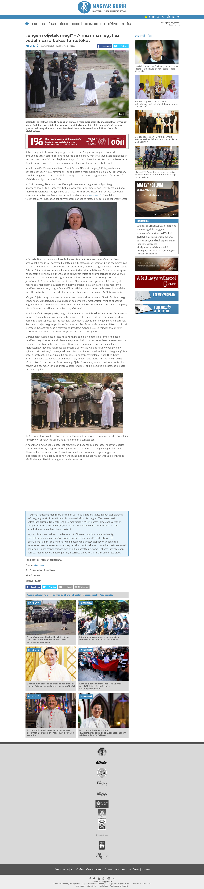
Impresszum (80, 886)
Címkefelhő (143, 221)
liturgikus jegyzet (167, 250)
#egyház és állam (60, 594)
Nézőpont (113, 24)
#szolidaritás (106, 594)
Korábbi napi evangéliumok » (165, 214)
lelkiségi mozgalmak (147, 253)
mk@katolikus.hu (124, 884)
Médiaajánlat (91, 886)
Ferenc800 (171, 225)
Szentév (141, 229)
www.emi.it (95, 195)
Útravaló (162, 236)
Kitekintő (77, 24)
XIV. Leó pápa (49, 24)
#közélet (76, 594)
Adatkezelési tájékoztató (119, 886)
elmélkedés (151, 236)
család (155, 240)
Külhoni (64, 24)
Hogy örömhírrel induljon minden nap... (153, 189)
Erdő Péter (152, 250)
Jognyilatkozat (103, 886)
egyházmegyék (155, 229)
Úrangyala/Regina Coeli (148, 233)
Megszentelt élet (95, 24)
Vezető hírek (144, 36)
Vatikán (140, 225)
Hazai (35, 24)
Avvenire (39, 565)
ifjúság (161, 225)
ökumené (151, 225)
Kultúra (126, 24)
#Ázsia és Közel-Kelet (38, 594)
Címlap (57, 869)
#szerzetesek (90, 594)
